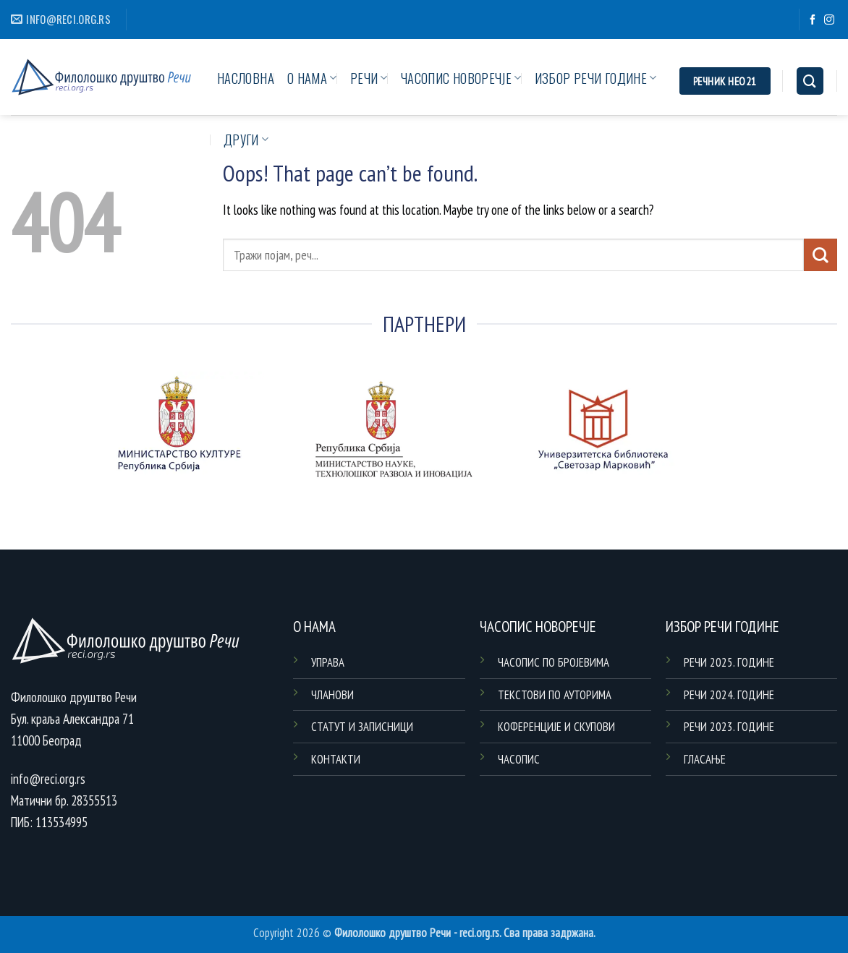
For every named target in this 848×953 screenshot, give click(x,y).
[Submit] (820, 255)
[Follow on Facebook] (812, 20)
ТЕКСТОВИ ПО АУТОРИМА (554, 695)
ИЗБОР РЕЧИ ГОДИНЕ (596, 77)
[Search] (810, 81)
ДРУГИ (246, 139)
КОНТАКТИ (335, 759)
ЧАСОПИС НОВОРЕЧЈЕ (461, 77)
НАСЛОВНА (245, 77)
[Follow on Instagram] (829, 20)
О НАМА (312, 77)
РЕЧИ (369, 77)
